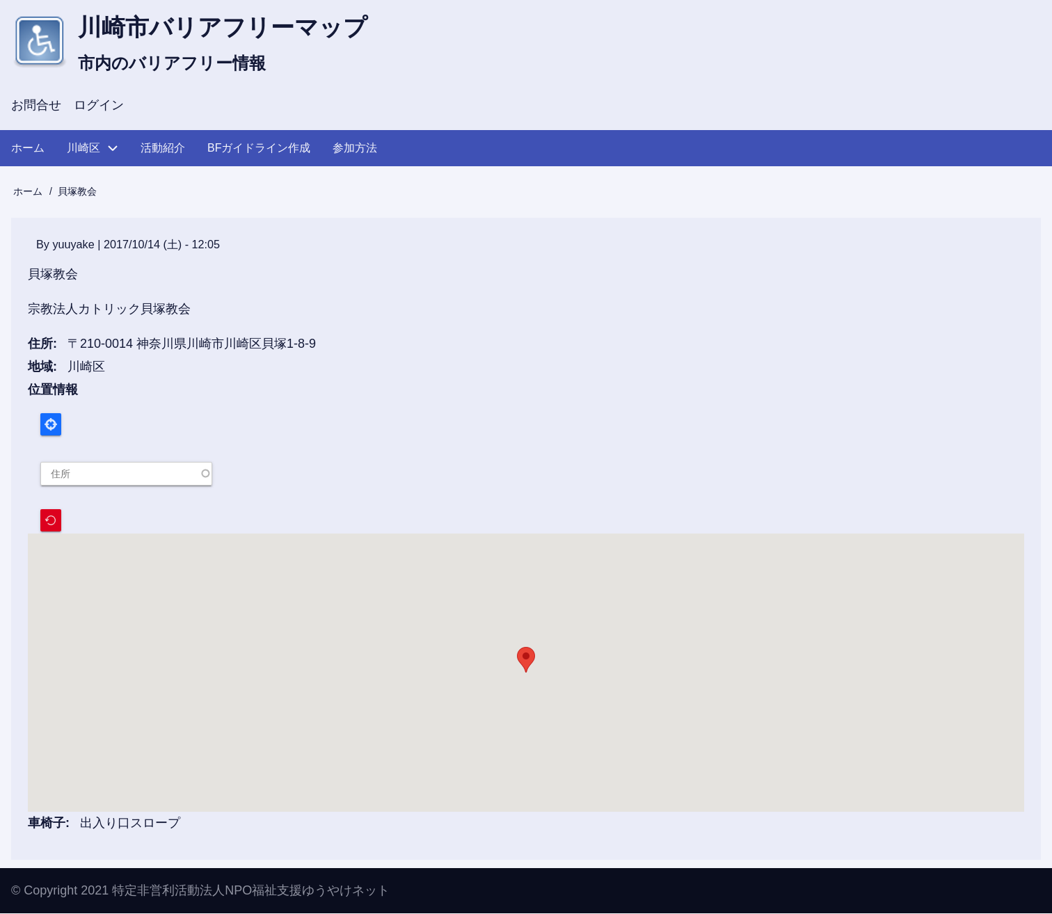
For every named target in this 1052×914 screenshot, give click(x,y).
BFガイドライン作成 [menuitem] (258, 149)
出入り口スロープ (130, 824)
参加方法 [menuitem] (355, 149)
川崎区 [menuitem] (83, 149)
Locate (50, 426)
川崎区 (86, 368)
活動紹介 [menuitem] (163, 149)
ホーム (27, 193)
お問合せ (36, 107)
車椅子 (46, 824)
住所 (40, 346)
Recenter (50, 521)
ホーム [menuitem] (28, 149)
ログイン (99, 107)
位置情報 (53, 390)
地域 (40, 368)
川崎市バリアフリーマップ (231, 28)
